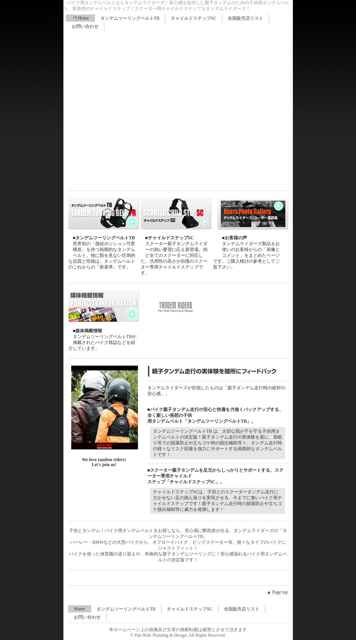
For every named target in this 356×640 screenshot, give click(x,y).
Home (80, 18)
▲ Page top (277, 592)
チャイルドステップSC (193, 18)
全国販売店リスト (245, 18)
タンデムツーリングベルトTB (129, 18)
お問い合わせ (85, 26)
